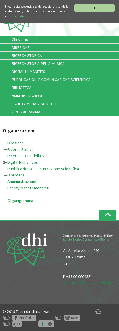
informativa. (19, 16)
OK (94, 8)
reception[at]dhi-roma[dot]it (87, 282)
